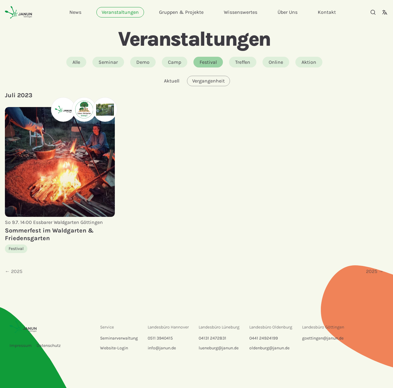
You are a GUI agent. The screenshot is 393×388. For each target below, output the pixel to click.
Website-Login (114, 348)
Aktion (309, 62)
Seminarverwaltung (119, 338)
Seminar (108, 62)
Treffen (242, 62)
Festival (208, 62)
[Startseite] (18, 12)
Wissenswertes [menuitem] (240, 12)
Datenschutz (49, 345)
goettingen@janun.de (323, 338)
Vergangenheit (208, 81)
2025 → (374, 271)
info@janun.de (162, 348)
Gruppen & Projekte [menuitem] (181, 12)
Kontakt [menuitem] (327, 12)
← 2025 (13, 271)
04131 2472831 (212, 338)
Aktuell (171, 81)
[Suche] (373, 12)
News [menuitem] (75, 12)
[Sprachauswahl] (385, 12)
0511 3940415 (160, 338)
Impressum (21, 345)
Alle (76, 62)
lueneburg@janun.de (219, 348)
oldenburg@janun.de (269, 348)
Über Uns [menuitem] (288, 12)
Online (276, 62)
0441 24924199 (263, 338)
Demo (143, 62)
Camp (174, 62)
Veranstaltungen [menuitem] (120, 12)
